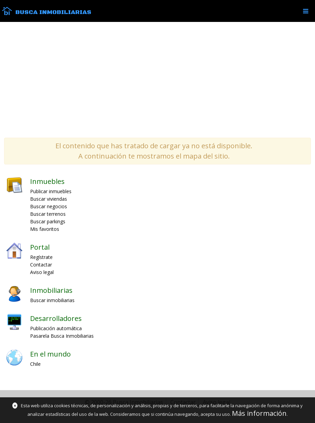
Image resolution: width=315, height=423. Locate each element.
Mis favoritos (44, 229)
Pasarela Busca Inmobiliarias (62, 336)
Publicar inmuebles (50, 191)
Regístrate (41, 257)
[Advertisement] (157, 79)
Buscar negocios (48, 206)
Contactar (41, 264)
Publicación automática (56, 328)
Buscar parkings (47, 221)
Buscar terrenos (48, 214)
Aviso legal (42, 272)
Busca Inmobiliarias (53, 12)
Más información (259, 413)
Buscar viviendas (48, 199)
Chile (35, 364)
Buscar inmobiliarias (52, 300)
